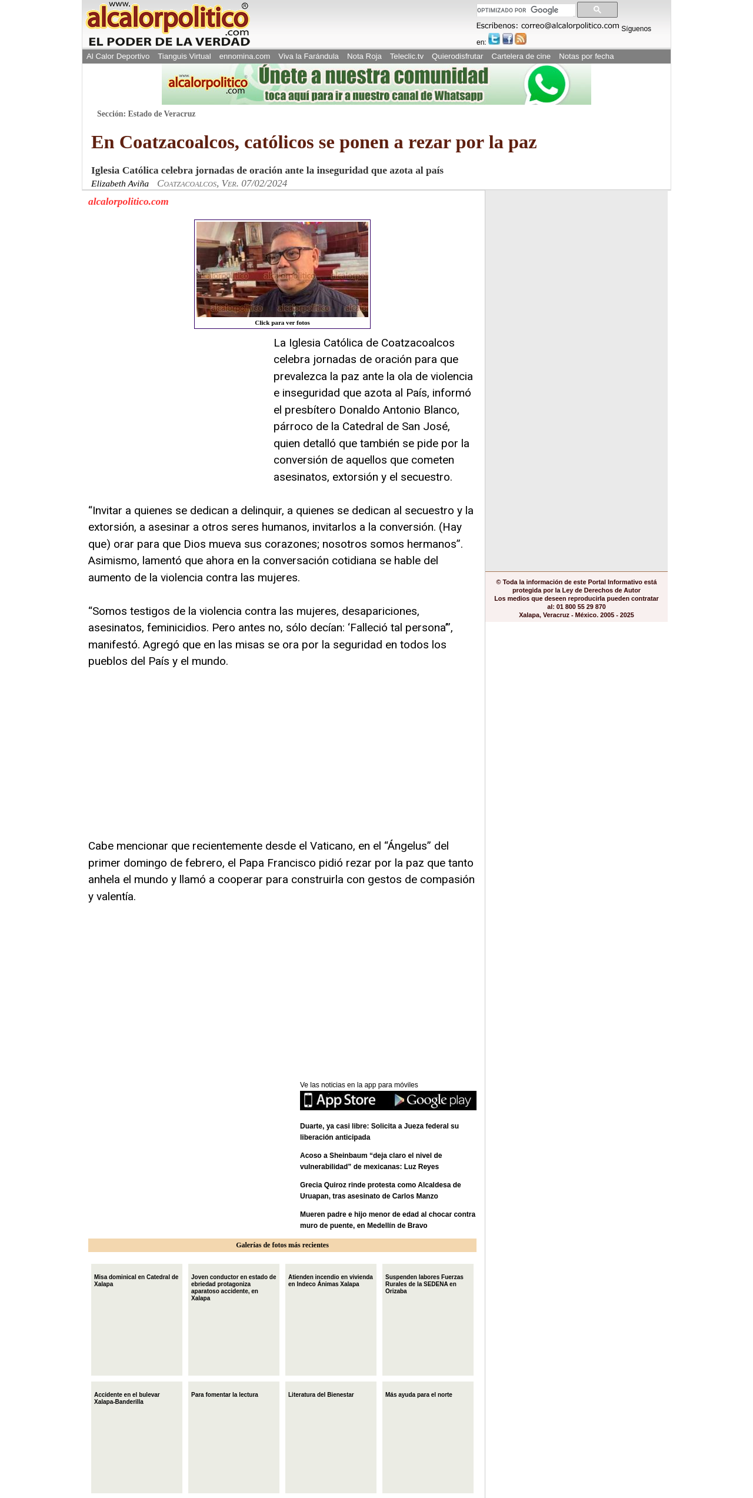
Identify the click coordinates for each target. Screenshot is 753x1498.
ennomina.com (245, 56)
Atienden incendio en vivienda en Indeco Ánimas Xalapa (330, 1279)
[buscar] (525, 10)
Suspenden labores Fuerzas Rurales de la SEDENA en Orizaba (424, 1282)
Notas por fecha (586, 56)
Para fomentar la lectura (224, 1393)
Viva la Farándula (308, 56)
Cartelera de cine (521, 56)
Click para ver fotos (282, 274)
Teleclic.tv (407, 56)
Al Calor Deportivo (117, 56)
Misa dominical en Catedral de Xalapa (136, 1279)
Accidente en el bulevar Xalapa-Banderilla (127, 1397)
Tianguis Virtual (184, 56)
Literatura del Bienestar (321, 1393)
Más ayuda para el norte (418, 1393)
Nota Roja (364, 56)
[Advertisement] (176, 408)
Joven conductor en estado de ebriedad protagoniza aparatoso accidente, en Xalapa (233, 1286)
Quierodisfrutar (457, 56)
